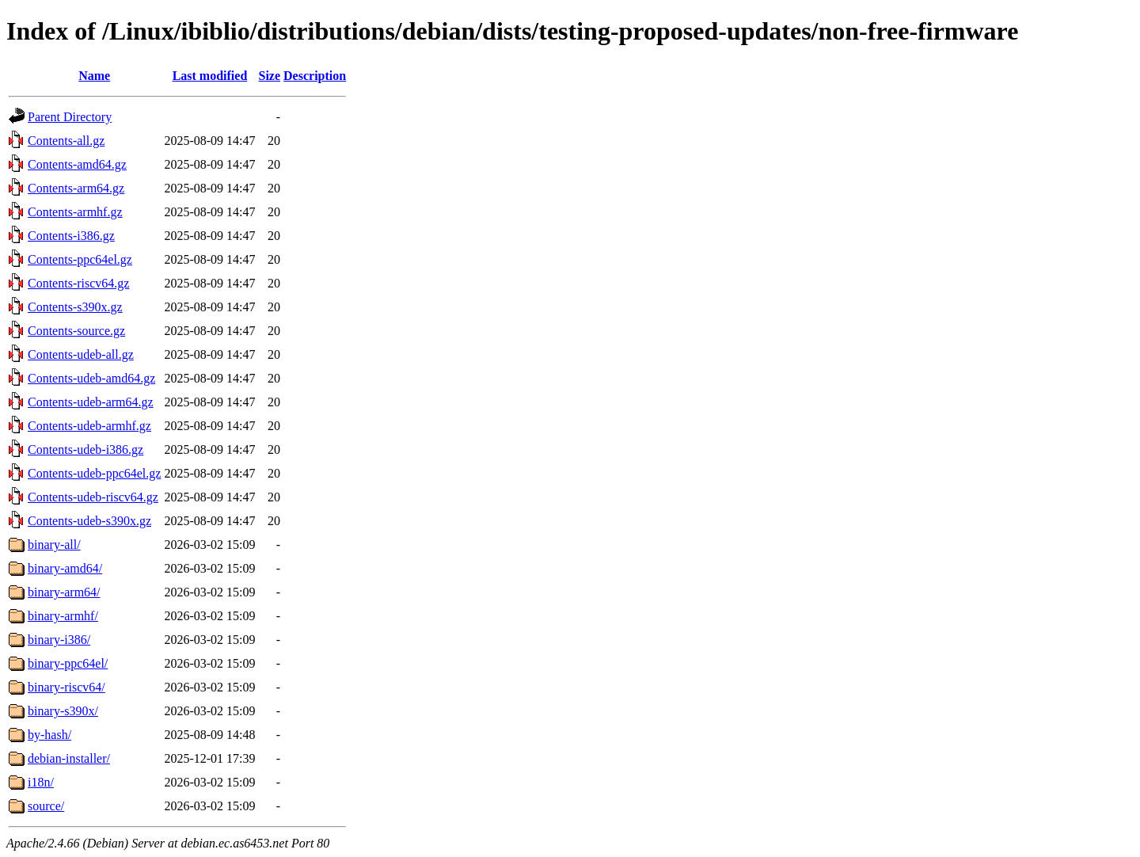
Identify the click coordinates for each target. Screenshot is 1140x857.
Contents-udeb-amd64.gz (91, 378)
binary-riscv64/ (66, 687)
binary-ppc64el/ (68, 663)
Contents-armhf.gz (75, 212)
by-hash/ (49, 734)
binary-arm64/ (64, 592)
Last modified (210, 75)
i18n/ (41, 782)
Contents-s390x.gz (75, 307)
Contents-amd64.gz (77, 164)
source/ (46, 806)
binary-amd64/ (65, 568)
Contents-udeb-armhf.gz (89, 425)
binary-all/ (54, 544)
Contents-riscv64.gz (78, 283)
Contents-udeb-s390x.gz (89, 521)
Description (314, 75)
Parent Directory (70, 117)
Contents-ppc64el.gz (80, 259)
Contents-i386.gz (71, 235)
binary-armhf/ (63, 616)
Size (270, 75)
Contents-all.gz (66, 140)
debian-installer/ (69, 758)
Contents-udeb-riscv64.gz (93, 497)
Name (94, 75)
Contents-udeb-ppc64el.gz (94, 473)
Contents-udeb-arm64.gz (91, 402)
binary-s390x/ (63, 711)
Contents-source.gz (76, 330)
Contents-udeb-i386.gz (85, 449)
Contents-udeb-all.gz (81, 354)
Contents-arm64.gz (76, 188)
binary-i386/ (59, 639)
